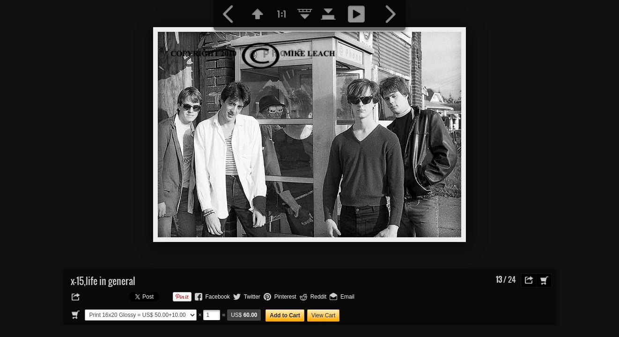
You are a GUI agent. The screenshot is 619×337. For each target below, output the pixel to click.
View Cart (323, 315)
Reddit (318, 296)
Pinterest (285, 296)
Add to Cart (285, 315)
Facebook (218, 296)
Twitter (252, 296)
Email (347, 296)
